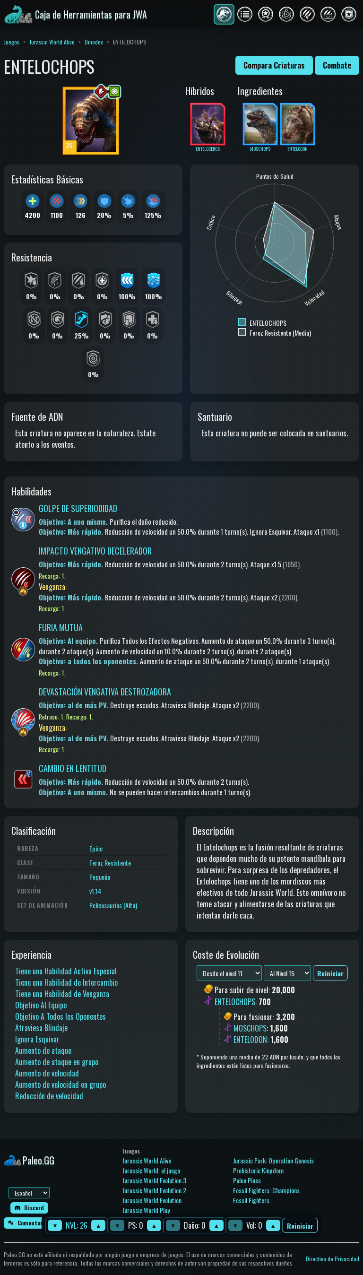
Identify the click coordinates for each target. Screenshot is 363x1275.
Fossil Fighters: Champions (266, 1190)
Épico (96, 848)
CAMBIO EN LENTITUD (72, 768)
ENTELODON (250, 1039)
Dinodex (94, 42)
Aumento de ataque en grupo (56, 1061)
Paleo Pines (247, 1180)
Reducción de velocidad (49, 1096)
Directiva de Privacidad (332, 1259)
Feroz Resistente (110, 862)
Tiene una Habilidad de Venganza (62, 993)
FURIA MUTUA (61, 627)
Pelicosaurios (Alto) (113, 905)
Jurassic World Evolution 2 (154, 1190)
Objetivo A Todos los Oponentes (60, 1016)
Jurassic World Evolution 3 (154, 1180)
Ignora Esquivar (37, 1039)
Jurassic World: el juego (151, 1170)
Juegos (11, 42)
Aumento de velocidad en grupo (60, 1084)
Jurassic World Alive (52, 42)
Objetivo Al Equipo (41, 1005)
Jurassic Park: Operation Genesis (273, 1160)
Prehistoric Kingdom (258, 1170)
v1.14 (95, 891)
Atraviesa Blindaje (41, 1027)
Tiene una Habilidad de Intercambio (66, 982)
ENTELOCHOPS (235, 1001)
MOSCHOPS (250, 1028)
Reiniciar (300, 1226)
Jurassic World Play (146, 1210)
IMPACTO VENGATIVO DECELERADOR (95, 551)
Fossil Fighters (251, 1200)
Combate (337, 65)
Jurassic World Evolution (152, 1200)
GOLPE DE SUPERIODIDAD (78, 508)
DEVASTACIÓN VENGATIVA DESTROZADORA (105, 691)
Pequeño (99, 877)
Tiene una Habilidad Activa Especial (66, 971)
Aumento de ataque (43, 1050)
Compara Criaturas (274, 65)
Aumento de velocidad (47, 1073)
